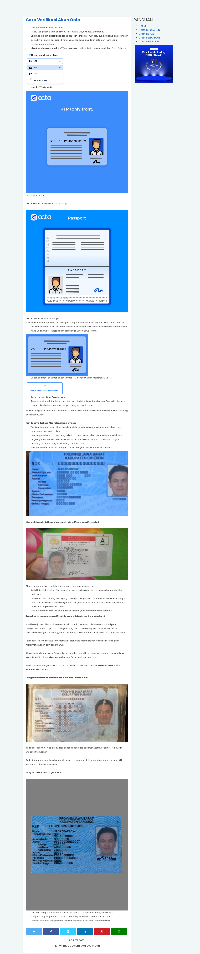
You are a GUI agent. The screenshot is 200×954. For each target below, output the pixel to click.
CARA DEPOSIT (148, 34)
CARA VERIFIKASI (149, 41)
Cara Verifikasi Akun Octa (53, 20)
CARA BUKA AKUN (149, 30)
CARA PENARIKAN (149, 37)
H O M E (143, 26)
